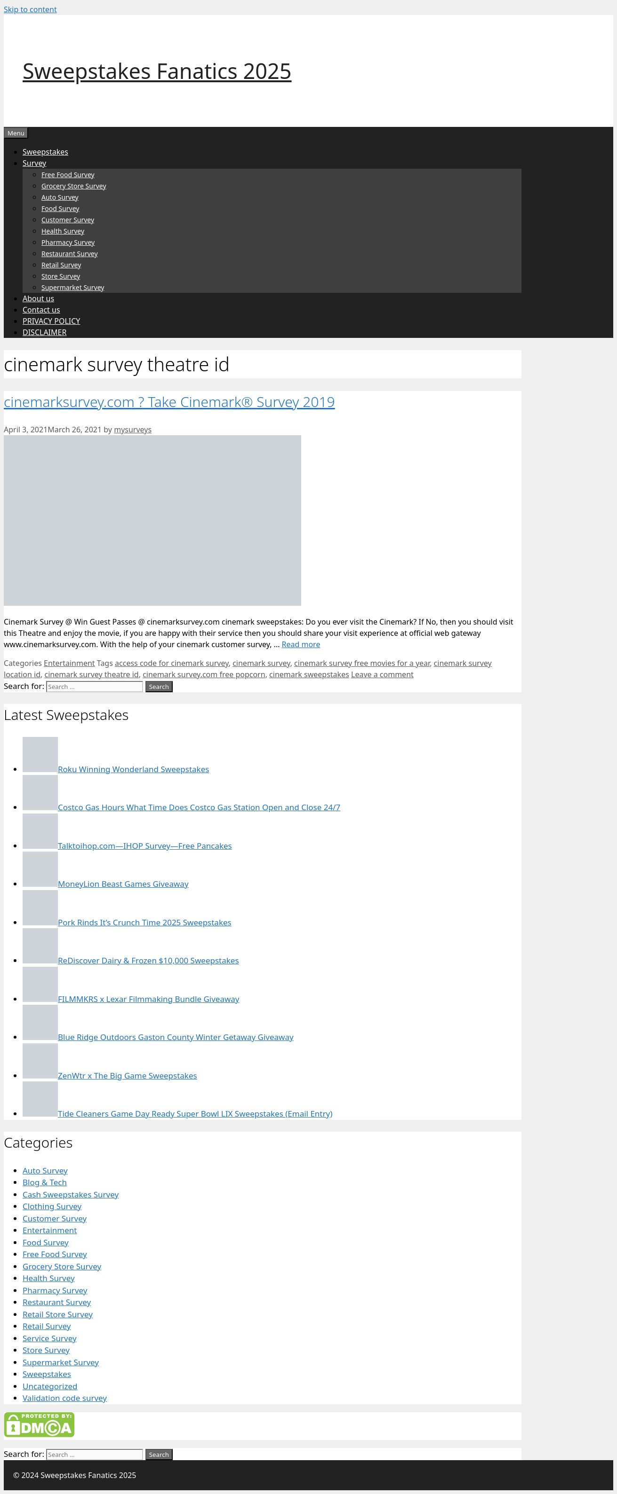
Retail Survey (61, 264)
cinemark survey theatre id (92, 674)
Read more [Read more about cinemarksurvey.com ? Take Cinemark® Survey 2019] (301, 644)
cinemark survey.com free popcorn (204, 674)
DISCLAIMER (44, 332)
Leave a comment (382, 674)
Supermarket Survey (72, 287)
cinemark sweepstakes (309, 674)
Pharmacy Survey (68, 242)
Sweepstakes (45, 152)
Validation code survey (65, 1397)
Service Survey (50, 1338)
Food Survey (60, 208)
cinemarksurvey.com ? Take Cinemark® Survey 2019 (169, 401)
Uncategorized (50, 1386)
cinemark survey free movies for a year (362, 663)
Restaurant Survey (69, 253)
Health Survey (62, 231)
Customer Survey (67, 219)
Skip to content (30, 9)
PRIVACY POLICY (51, 321)
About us (38, 298)
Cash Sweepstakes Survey (71, 1194)
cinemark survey (261, 663)
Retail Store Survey (58, 1314)
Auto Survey (60, 197)
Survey (34, 163)
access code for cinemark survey (172, 663)
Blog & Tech (45, 1182)
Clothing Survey (52, 1206)
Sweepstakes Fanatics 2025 (157, 70)
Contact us (41, 310)
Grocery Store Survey (73, 185)
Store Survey (60, 276)
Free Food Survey (68, 174)
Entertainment (69, 663)
